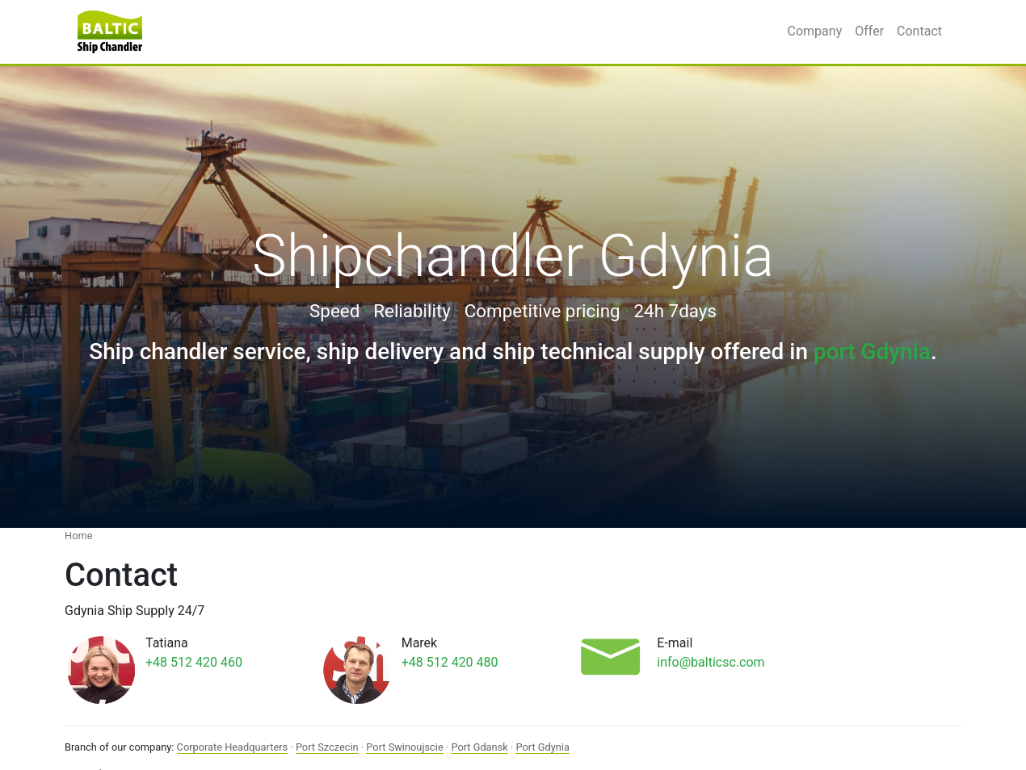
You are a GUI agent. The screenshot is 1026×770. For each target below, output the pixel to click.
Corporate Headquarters (232, 747)
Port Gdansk (479, 747)
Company (815, 31)
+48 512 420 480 (450, 662)
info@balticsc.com (710, 662)
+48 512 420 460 (193, 662)
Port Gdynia (542, 747)
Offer (869, 31)
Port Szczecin (327, 747)
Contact (919, 31)
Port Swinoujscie (404, 747)
